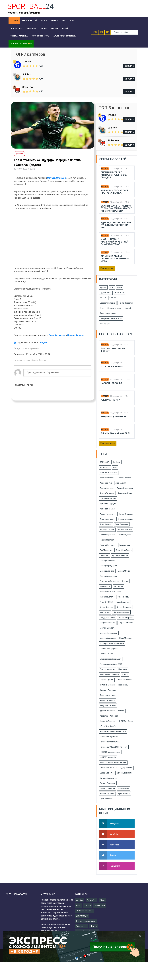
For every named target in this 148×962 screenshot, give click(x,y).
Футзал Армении (107, 711)
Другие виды (105, 293)
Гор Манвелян (106, 550)
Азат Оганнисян (107, 478)
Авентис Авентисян (108, 473)
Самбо (125, 674)
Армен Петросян (107, 493)
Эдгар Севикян (106, 773)
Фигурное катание (108, 705)
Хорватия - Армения (109, 716)
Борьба (113, 298)
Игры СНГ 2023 (106, 602)
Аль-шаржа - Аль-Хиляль (115, 433)
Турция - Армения (108, 690)
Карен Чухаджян (124, 607)
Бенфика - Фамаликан (113, 416)
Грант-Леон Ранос (123, 550)
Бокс (112, 287)
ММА (119, 287)
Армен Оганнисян (125, 488)
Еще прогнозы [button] (107, 443)
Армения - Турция (108, 504)
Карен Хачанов (106, 607)
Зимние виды (123, 597)
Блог (102, 308)
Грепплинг (104, 555)
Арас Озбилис (106, 483)
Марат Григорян (126, 623)
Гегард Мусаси (124, 535)
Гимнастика (125, 545)
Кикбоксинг (105, 612)
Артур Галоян (106, 524)
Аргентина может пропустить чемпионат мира (115, 258)
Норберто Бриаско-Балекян (112, 643)
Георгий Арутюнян (108, 545)
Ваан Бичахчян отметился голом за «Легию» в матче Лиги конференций (116, 208)
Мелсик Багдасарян (108, 633)
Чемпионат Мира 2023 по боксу (113, 747)
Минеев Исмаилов (108, 638)
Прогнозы (122, 669)
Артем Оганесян (126, 514)
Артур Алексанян (125, 519)
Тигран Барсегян (107, 685)
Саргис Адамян (75, 335)
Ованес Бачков (106, 654)
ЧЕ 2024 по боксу (125, 721)
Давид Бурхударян (108, 566)
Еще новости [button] (106, 268)
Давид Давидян (107, 571)
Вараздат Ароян (107, 529)
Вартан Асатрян (125, 529)
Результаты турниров (109, 674)
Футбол (104, 169)
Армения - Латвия (108, 498)
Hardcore (116, 462)
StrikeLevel (28, 87)
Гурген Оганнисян (120, 555)
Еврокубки (118, 586)
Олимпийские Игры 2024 (110, 659)
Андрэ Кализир (124, 478)
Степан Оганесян (124, 680)
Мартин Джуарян (107, 628)
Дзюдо (125, 581)
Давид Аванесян (107, 561)
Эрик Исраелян (106, 799)
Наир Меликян (125, 638)
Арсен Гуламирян (107, 514)
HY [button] (107, 32)
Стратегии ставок (107, 303)
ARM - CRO (104, 462)
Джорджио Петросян (109, 581)
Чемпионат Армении (109, 737)
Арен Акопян (121, 483)
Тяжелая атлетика (108, 313)
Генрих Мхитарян (107, 540)
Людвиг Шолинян (107, 623)
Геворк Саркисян (107, 535)
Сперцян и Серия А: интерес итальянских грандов (114, 175)
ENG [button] (95, 32)
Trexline (26, 61)
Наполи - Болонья (111, 383)
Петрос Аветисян (107, 669)
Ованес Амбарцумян (109, 649)
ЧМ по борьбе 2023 (108, 768)
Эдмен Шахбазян (124, 773)
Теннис (103, 298)
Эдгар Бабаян (126, 768)
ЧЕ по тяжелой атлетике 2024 (113, 731)
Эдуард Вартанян (107, 783)
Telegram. (43, 342)
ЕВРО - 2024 (105, 586)
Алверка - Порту (110, 400)
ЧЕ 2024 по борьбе (108, 726)
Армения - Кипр (125, 493)
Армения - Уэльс (107, 509)
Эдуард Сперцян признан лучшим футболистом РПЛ (116, 225)
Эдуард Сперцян (56, 178)
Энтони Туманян (107, 793)
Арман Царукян (107, 488)
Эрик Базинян (124, 793)
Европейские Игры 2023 (110, 592)
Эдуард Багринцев (108, 778)
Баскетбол (119, 293)
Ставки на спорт (114, 308)
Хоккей (128, 308)
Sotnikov (27, 74)
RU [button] (101, 32)
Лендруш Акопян (107, 617)
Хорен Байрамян (107, 721)
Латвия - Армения (121, 612)
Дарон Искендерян (108, 576)
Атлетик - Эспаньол (112, 366)
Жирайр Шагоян (107, 597)
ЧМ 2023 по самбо (108, 757)
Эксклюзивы (123, 788)
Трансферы (105, 324)
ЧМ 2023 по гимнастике (110, 752)
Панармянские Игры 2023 (111, 318)
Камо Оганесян (123, 602)
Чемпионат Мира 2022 (110, 742)
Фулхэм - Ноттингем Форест (113, 349)
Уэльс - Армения (107, 700)
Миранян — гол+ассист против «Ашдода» (114, 191)
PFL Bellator (105, 467)
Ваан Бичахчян (57, 335)
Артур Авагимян (107, 519)
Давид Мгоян (124, 571)
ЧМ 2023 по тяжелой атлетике (113, 762)
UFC (115, 467)
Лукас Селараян (125, 617)
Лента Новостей (126, 303)
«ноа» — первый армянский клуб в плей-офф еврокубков (115, 242)
